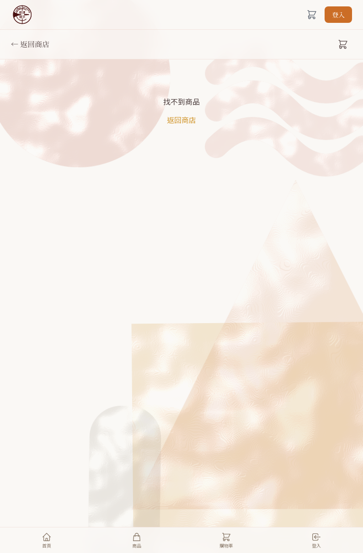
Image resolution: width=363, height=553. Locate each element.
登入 (338, 14)
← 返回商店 (30, 44)
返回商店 (181, 119)
